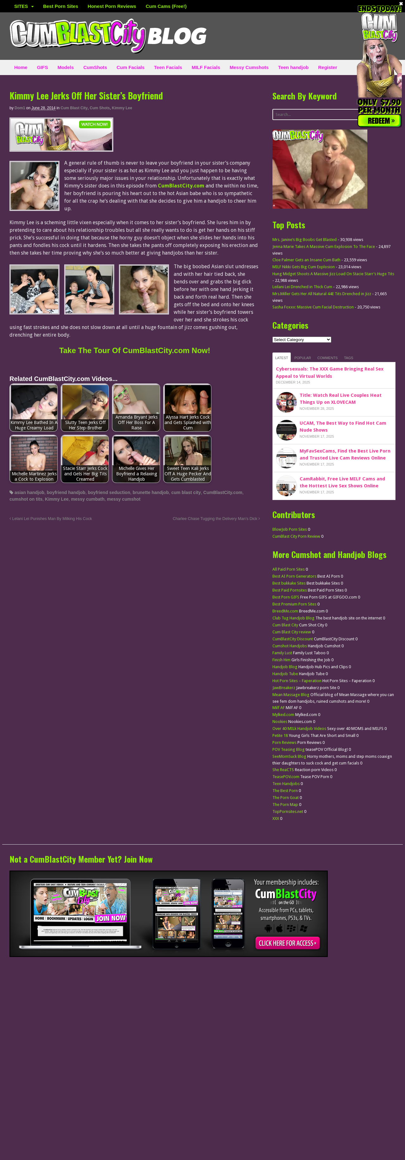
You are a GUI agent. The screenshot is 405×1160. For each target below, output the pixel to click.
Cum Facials (130, 67)
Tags (348, 358)
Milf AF (278, 707)
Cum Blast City (74, 108)
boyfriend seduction (109, 492)
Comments (327, 358)
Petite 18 (280, 735)
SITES (21, 6)
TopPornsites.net (287, 811)
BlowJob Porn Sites (289, 529)
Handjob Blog (284, 666)
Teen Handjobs (286, 783)
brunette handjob (151, 492)
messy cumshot (123, 499)
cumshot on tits (25, 499)
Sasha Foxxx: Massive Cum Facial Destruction (313, 307)
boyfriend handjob (66, 492)
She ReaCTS (283, 769)
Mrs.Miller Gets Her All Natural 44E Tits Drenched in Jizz (321, 293)
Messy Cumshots (249, 67)
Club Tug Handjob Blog (293, 618)
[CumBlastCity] (61, 148)
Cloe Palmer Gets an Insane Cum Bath (306, 259)
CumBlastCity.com (222, 492)
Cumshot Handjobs (289, 645)
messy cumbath (88, 499)
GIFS (42, 67)
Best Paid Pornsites (289, 590)
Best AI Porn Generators (294, 576)
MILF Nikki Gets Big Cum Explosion (303, 266)
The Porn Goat (285, 797)
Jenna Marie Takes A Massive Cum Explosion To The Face (323, 246)
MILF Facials (206, 67)
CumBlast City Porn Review (296, 536)
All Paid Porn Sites (288, 569)
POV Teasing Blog (288, 749)
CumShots (95, 67)
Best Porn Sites (60, 6)
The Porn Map (285, 804)
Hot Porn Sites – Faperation (296, 680)
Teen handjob (293, 67)
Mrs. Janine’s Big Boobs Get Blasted (304, 239)
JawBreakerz (283, 687)
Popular (302, 358)
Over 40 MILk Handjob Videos (299, 728)
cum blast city (186, 492)
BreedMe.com (285, 611)
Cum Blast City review (291, 632)
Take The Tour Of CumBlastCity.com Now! (134, 350)
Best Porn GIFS (285, 597)
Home (21, 67)
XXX (275, 818)
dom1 (20, 108)
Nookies (279, 721)
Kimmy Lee (122, 108)
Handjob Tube (285, 673)
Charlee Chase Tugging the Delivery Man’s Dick (216, 519)
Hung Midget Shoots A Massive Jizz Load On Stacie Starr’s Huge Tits (333, 273)
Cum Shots (100, 108)
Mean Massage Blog (290, 694)
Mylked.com (283, 714)
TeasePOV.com (285, 776)
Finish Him (281, 659)
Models (66, 67)
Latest (281, 358)
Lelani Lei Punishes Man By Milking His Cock (50, 519)
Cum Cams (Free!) (166, 6)
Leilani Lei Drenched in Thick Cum (302, 286)
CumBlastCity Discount (292, 639)
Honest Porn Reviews (112, 6)
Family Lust (282, 652)
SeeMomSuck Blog (289, 756)
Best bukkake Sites (289, 583)
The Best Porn (285, 790)
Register (327, 67)
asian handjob (29, 492)
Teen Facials (168, 67)
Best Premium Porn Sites (294, 604)
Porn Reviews (284, 742)
